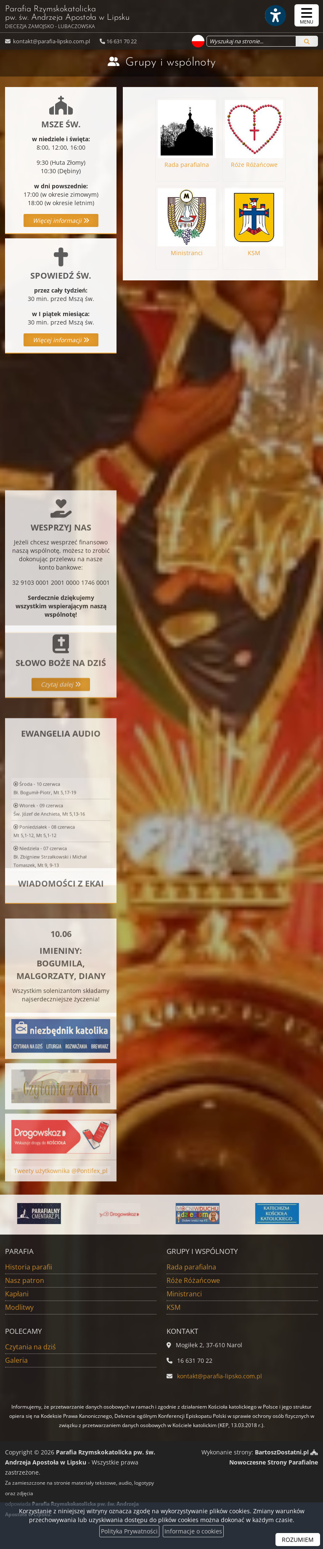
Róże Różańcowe (193, 1280)
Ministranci (184, 1293)
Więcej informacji (61, 220)
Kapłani (17, 1293)
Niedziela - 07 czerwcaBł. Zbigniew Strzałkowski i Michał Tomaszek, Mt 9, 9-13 (50, 934)
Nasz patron (24, 1280)
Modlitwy (19, 1307)
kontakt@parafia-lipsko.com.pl (51, 41)
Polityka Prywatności (129, 1531)
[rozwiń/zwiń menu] (306, 15)
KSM (173, 1307)
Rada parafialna (191, 1267)
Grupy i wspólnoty (170, 63)
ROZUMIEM (298, 1540)
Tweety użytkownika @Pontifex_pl (61, 1181)
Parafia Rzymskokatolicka (67, 17)
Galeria (16, 1360)
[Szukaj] (307, 41)
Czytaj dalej (61, 718)
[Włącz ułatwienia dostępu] (275, 15)
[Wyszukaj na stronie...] (251, 41)
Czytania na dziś (30, 1346)
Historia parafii (28, 1267)
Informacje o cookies (193, 1531)
